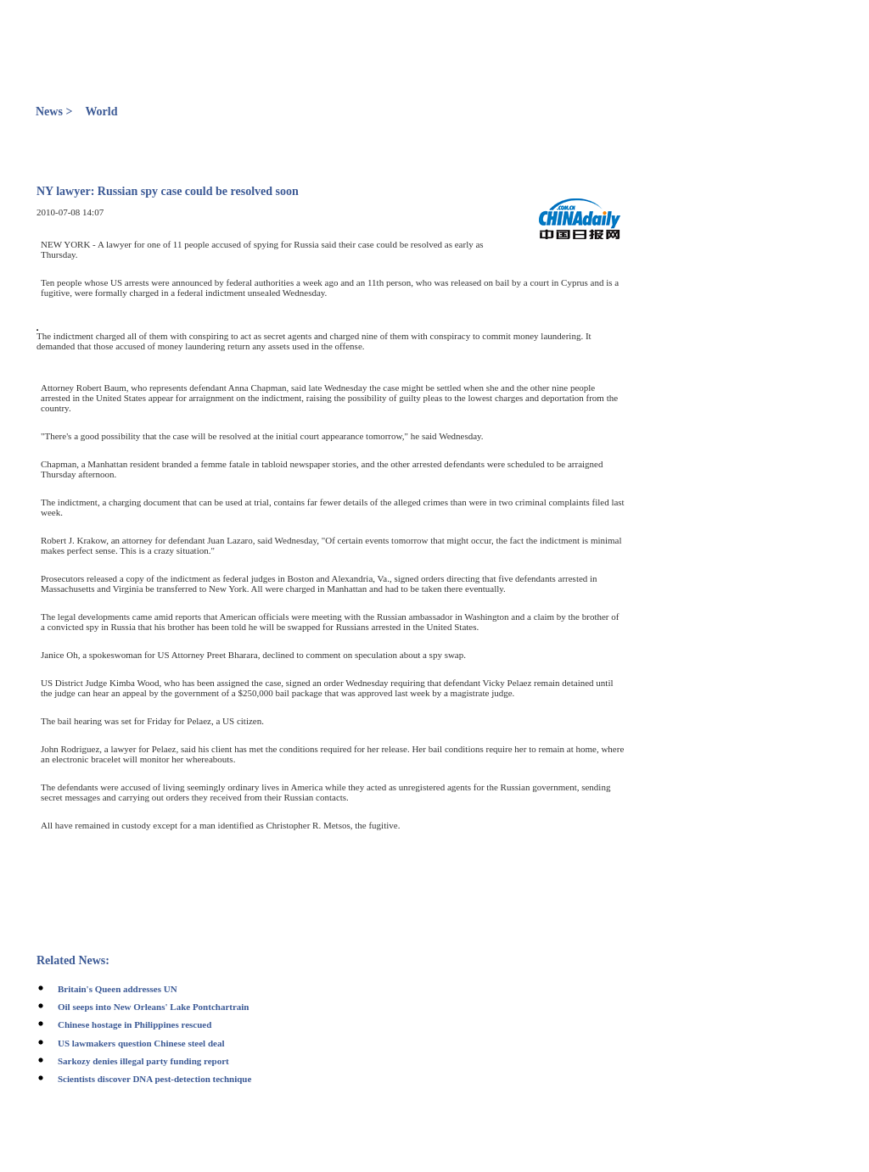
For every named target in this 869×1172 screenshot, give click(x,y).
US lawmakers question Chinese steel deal (141, 1043)
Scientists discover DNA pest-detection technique (154, 1079)
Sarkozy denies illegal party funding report (143, 1061)
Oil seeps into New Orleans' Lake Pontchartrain (153, 1007)
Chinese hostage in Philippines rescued (134, 1024)
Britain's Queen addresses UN (117, 989)
